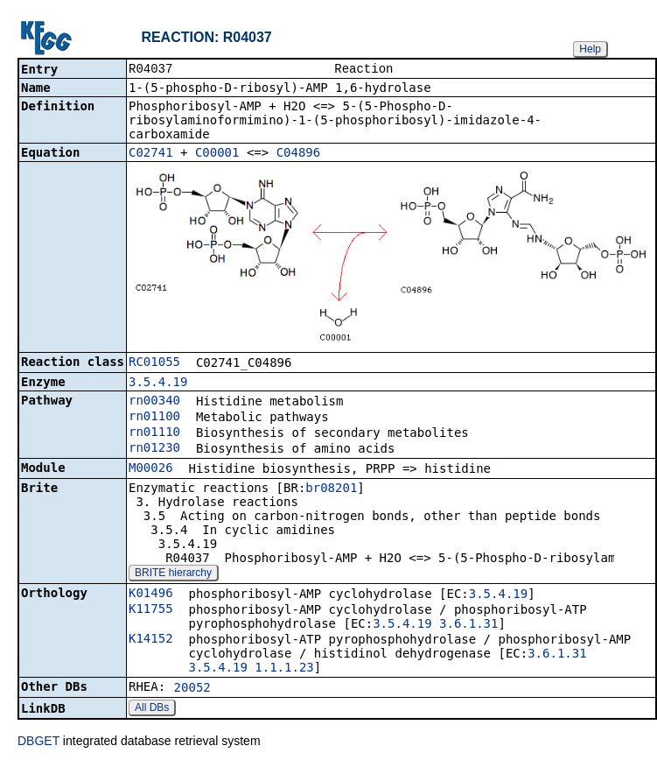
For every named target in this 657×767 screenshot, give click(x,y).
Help (590, 49)
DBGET (38, 742)
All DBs (152, 709)
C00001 (217, 154)
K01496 (151, 595)
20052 (192, 689)
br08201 (331, 489)
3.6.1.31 (468, 625)
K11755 (151, 610)
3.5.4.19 (158, 383)
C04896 (298, 154)
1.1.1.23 (284, 669)
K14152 (151, 640)
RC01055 (154, 363)
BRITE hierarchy (173, 574)
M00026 (151, 469)
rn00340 (154, 402)
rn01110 (154, 433)
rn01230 (154, 449)
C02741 (151, 154)
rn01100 (154, 418)
